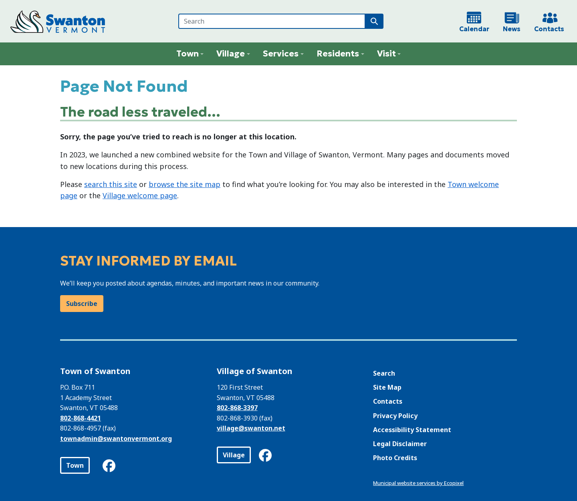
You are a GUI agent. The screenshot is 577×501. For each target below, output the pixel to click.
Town (75, 465)
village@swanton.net (251, 428)
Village (234, 455)
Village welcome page (140, 195)
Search (384, 373)
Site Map (387, 387)
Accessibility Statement (412, 429)
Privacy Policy (395, 415)
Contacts (387, 401)
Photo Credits (395, 457)
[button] (190, 53)
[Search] (271, 21)
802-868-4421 (80, 418)
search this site (110, 184)
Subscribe (81, 303)
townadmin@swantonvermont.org (116, 438)
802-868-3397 (237, 407)
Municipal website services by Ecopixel (418, 483)
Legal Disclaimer (400, 443)
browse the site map (184, 184)
